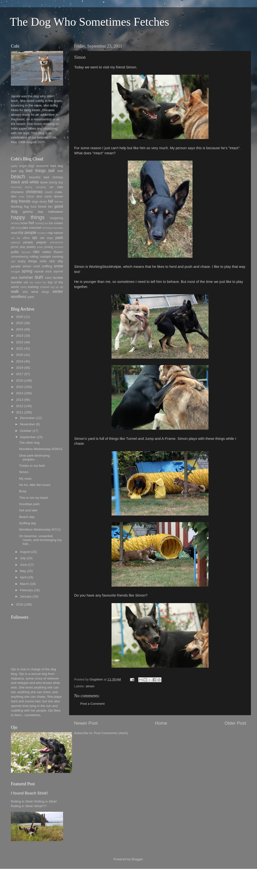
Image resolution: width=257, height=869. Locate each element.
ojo (34, 237)
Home (161, 723)
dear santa (44, 196)
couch (49, 192)
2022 (19, 342)
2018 (19, 367)
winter (58, 291)
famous (59, 201)
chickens (17, 192)
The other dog (29, 442)
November (27, 424)
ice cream (56, 223)
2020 (19, 355)
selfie (43, 261)
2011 (19, 412)
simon (90, 686)
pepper (41, 242)
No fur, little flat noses (34, 485)
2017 (19, 374)
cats (60, 187)
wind (34, 292)
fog (26, 206)
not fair (15, 238)
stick (14, 277)
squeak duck (43, 271)
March (24, 584)
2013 (19, 400)
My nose (25, 478)
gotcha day (33, 211)
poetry (31, 247)
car (51, 187)
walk (15, 291)
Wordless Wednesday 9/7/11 (40, 529)
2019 (19, 361)
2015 (19, 387)
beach (18, 176)
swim (48, 277)
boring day (56, 182)
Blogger (137, 859)
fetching (16, 206)
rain (36, 251)
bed (46, 177)
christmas (34, 191)
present (58, 247)
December (27, 418)
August (25, 552)
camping (41, 187)
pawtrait (15, 242)
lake (25, 228)
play (22, 247)
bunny (28, 187)
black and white (25, 182)
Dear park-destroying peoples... (34, 457)
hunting (39, 223)
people (28, 242)
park (59, 237)
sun (39, 277)
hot (31, 223)
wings (45, 292)
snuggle (15, 271)
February (26, 590)
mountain (57, 227)
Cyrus (30, 196)
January (26, 596)
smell (36, 266)
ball (51, 170)
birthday (58, 177)
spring (27, 271)
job (13, 228)
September (28, 437)
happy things (28, 217)
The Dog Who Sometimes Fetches (89, 21)
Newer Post (86, 723)
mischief (35, 228)
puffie (15, 252)
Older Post (235, 723)
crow (21, 196)
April (23, 577)
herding (15, 223)
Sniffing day (27, 523)
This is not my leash (33, 498)
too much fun (38, 282)
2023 (19, 335)
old (42, 238)
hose (23, 223)
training (33, 287)
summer (26, 277)
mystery (42, 232)
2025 (19, 323)
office (26, 238)
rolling (34, 256)
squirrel (58, 271)
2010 (19, 604)
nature (58, 233)
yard (30, 297)
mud (14, 233)
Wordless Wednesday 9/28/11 (41, 449)
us (61, 287)
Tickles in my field (32, 465)
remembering (19, 256)
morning (46, 227)
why (25, 292)
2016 (19, 380)
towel (23, 287)
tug (52, 287)
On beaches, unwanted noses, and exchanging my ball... (40, 540)
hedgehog (56, 218)
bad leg (17, 171)
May (23, 571)
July (23, 558)
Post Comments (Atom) (111, 733)
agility (14, 165)
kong (18, 227)
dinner (58, 196)
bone (44, 182)
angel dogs (26, 166)
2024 (19, 329)
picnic (14, 247)
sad (13, 261)
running (57, 256)
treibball (44, 287)
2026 (19, 317)
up (57, 287)
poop (40, 247)
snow (58, 266)
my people (27, 232)
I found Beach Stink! (29, 793)
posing (48, 247)
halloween (55, 211)
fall (50, 201)
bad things (36, 170)
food (33, 206)
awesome (42, 166)
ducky (43, 201)
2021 (19, 348)
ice (46, 223)
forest (42, 206)
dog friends (21, 201)
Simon (23, 472)
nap (50, 233)
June (23, 564)
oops (50, 238)
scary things (27, 261)
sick (52, 261)
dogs (35, 201)
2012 (19, 406)
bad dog (56, 166)
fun (50, 206)
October (26, 431)
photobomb (56, 242)
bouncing (16, 187)
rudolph (45, 256)
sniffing (47, 266)
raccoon (26, 252)
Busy (22, 491)
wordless (18, 296)
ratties (46, 252)
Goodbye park (29, 504)
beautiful (34, 177)
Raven (58, 252)
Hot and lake (28, 510)
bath (60, 171)
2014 (19, 393)
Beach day (27, 517)
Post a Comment (92, 703)
